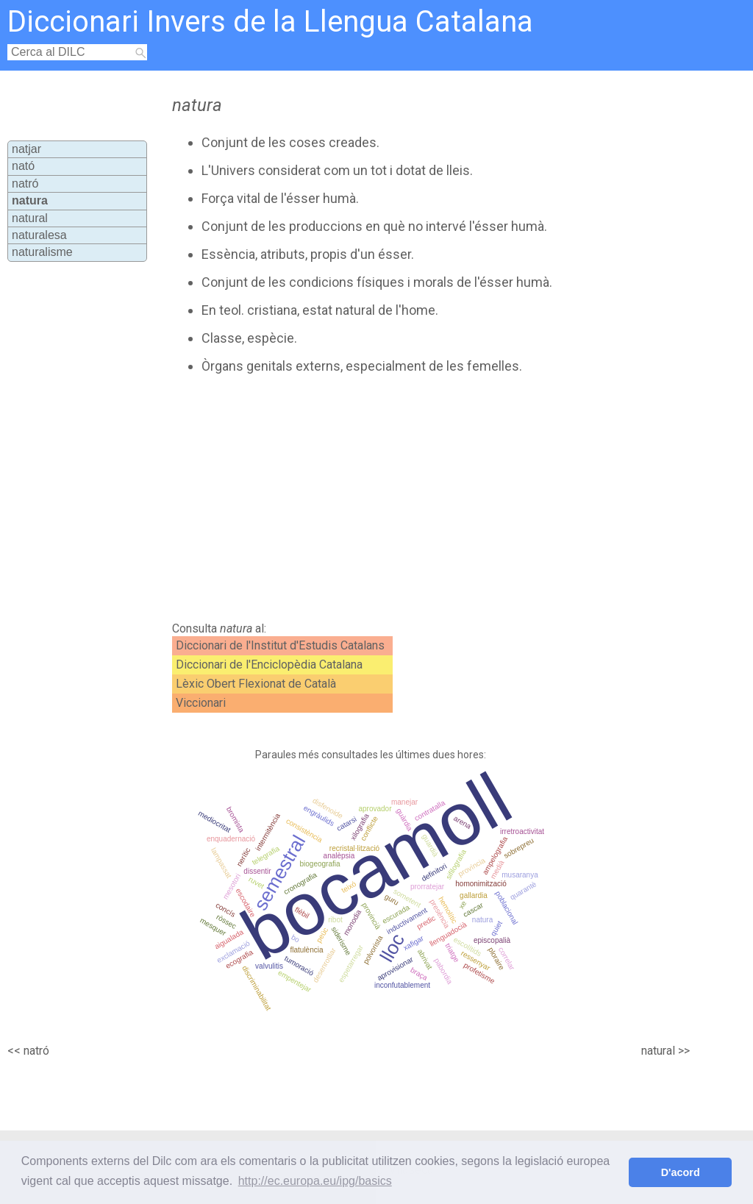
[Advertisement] (417, 498)
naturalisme (42, 252)
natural (30, 218)
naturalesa (39, 235)
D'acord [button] (680, 1172)
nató (23, 166)
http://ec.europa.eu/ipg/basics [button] (315, 1181)
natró (25, 183)
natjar (26, 149)
